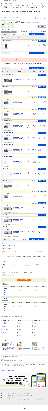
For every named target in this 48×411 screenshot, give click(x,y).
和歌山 (20, 323)
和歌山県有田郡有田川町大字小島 (7, 108)
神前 (19, 326)
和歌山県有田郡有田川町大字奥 (7, 156)
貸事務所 (4, 251)
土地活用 (12, 397)
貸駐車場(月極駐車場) (39, 251)
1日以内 (16, 272)
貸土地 (26, 251)
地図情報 (41, 399)
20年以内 (33, 256)
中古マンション (14, 395)
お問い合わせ (24, 402)
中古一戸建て (22, 364)
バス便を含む (5, 261)
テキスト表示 (9, 31)
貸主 (14, 245)
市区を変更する (4, 22)
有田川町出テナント (5, 168)
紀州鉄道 (4, 323)
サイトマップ (28, 402)
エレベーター (16, 265)
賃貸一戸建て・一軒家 (16, 393)
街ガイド (28, 399)
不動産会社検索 (13, 365)
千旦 (19, 333)
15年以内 (28, 256)
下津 (19, 322)
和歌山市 (20, 329)
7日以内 (25, 272)
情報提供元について (4, 370)
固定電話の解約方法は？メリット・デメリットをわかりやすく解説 (26, 344)
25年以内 (38, 256)
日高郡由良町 (29, 22)
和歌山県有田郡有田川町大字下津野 (8, 74)
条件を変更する (8, 26)
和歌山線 (4, 322)
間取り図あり (3, 360)
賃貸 (29, 364)
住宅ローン (31, 395)
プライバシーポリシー (17, 402)
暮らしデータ (24, 399)
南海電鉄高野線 (5, 325)
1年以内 (9, 256)
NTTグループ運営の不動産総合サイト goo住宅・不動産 (8, 0)
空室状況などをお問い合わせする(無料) (37, 34)
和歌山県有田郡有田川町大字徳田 (7, 144)
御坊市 (19, 22)
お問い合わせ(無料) (42, 40)
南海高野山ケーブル (6, 333)
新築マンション (9, 395)
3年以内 (14, 256)
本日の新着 (11, 272)
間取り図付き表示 (24, 31)
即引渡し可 (38, 264)
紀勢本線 (4, 332)
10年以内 (23, 256)
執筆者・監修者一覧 (37, 399)
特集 (8, 399)
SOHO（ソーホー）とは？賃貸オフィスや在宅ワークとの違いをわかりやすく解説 (11, 344)
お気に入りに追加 (24, 34)
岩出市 (35, 322)
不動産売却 (9, 397)
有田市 (35, 335)
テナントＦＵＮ (4, 202)
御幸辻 (20, 332)
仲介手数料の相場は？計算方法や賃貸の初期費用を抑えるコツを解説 (11, 348)
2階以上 (26, 264)
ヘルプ (21, 402)
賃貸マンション (22, 393)
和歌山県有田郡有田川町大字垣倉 (7, 120)
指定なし (4, 256)
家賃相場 (18, 365)
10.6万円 (13, 306)
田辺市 (35, 333)
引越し (10, 399)
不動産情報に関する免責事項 (10, 370)
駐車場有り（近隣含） (28, 265)
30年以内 (43, 256)
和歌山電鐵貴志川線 (6, 329)
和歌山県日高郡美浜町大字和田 (7, 40)
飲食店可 (4, 265)
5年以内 (18, 256)
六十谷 (20, 325)
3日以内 (21, 272)
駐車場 (25, 393)
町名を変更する (11, 22)
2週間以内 (30, 272)
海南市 (35, 326)
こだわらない (5, 272)
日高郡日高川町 (37, 22)
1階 (14, 264)
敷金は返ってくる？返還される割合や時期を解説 (26, 348)
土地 (26, 364)
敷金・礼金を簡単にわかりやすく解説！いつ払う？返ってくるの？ (42, 344)
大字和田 (2, 357)
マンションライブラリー (15, 399)
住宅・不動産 (43, 364)
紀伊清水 (20, 335)
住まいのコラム (32, 399)
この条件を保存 (42, 26)
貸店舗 (15, 251)
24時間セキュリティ (6, 264)
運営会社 (32, 402)
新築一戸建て (18, 395)
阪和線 (4, 326)
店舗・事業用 (33, 364)
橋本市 (35, 332)
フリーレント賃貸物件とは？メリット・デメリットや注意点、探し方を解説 (42, 348)
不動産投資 (27, 395)
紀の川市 (35, 325)
